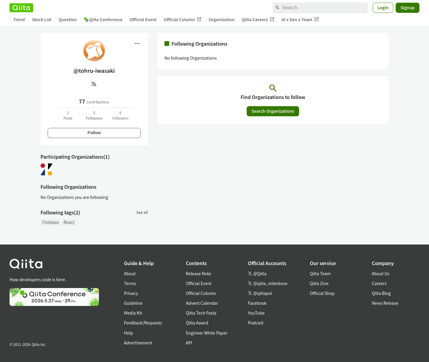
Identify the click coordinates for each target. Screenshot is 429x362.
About (130, 273)
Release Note (198, 273)
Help (128, 333)
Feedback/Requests (143, 323)
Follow (94, 132)
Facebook (257, 303)
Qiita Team (320, 273)
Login (383, 7)
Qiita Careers (258, 19)
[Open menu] (137, 43)
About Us (380, 273)
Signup (407, 7)
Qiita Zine (319, 283)
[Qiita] (21, 7)
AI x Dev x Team (300, 19)
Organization (221, 19)
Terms (130, 283)
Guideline (133, 303)
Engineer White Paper (207, 333)
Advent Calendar (202, 303)
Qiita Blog (381, 293)
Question (68, 19)
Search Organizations (272, 111)
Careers (379, 283)
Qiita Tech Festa (201, 313)
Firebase (50, 222)
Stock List (41, 19)
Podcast (255, 323)
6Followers (120, 115)
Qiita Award (197, 323)
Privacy (131, 293)
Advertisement (138, 343)
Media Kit (133, 313)
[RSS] (94, 83)
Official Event (143, 19)
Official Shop (322, 293)
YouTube (256, 313)
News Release (385, 303)
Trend (19, 19)
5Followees (94, 115)
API (189, 343)
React (68, 222)
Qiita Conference (103, 19)
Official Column (183, 19)
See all (142, 212)
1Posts (67, 115)
